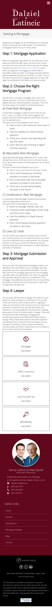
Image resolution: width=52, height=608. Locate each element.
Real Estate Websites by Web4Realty (20, 575)
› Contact (8, 543)
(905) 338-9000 (17, 489)
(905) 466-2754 (17, 486)
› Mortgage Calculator (13, 530)
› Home (7, 510)
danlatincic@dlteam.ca (19, 483)
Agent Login (40, 575)
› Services (8, 517)
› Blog (7, 537)
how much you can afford (27, 68)
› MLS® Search (11, 524)
